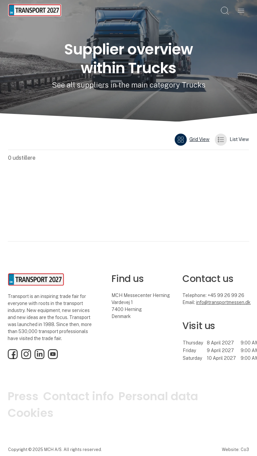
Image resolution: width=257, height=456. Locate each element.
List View (232, 140)
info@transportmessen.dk (223, 302)
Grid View (192, 140)
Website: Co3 (235, 449)
